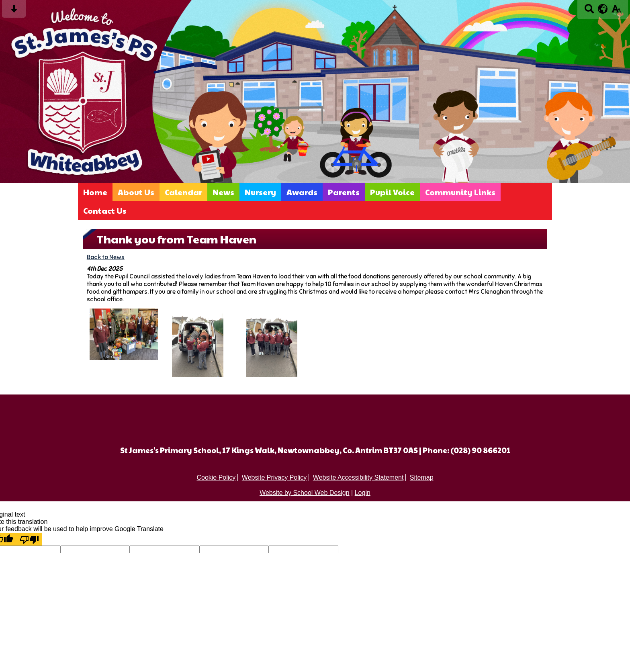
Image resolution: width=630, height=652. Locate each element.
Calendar (183, 192)
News (223, 192)
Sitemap (422, 477)
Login (362, 492)
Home (95, 192)
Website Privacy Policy (274, 477)
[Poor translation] (29, 539)
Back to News (106, 257)
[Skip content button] (14, 11)
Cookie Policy (215, 477)
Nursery (260, 192)
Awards (301, 192)
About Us (136, 192)
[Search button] (589, 11)
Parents (344, 192)
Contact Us (105, 210)
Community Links (460, 192)
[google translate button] (603, 9)
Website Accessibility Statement (358, 477)
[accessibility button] (616, 11)
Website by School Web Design (305, 492)
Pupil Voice (392, 192)
